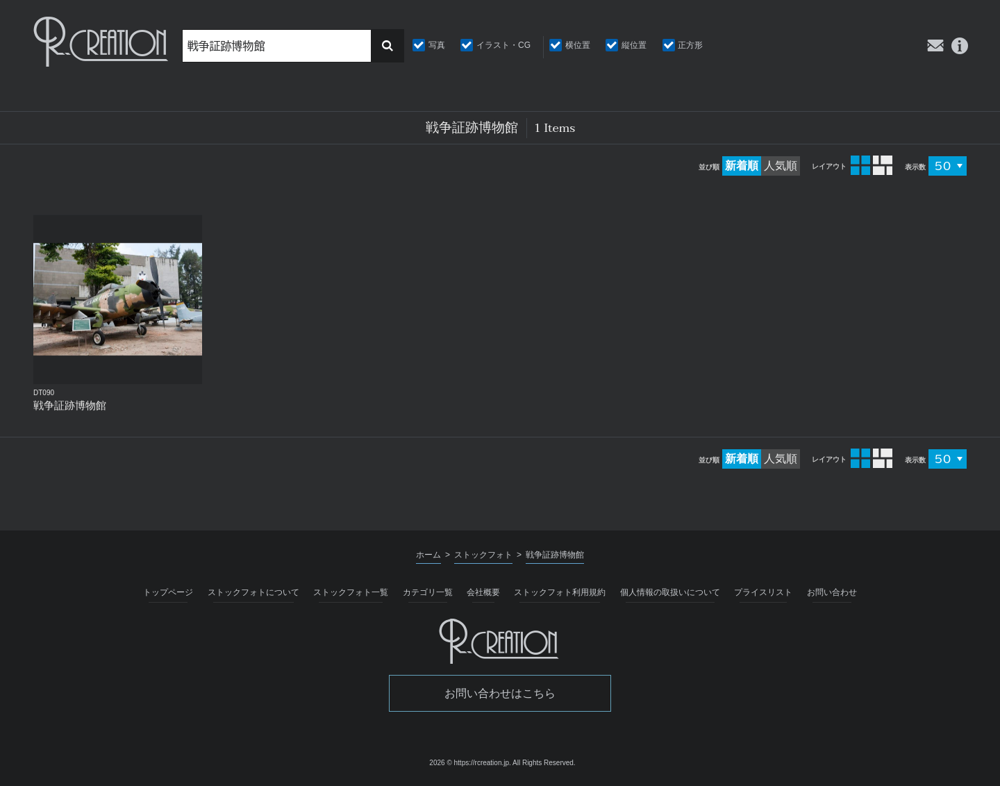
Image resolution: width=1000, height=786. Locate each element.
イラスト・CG (503, 45)
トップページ (168, 592)
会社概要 (483, 592)
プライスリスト (763, 592)
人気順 (780, 166)
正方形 (690, 45)
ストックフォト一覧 (350, 592)
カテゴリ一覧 (428, 592)
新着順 (741, 166)
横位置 (577, 45)
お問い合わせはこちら (500, 693)
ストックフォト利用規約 (560, 592)
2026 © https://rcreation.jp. (469, 763)
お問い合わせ (832, 592)
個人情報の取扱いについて (670, 592)
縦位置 (634, 45)
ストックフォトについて (253, 592)
